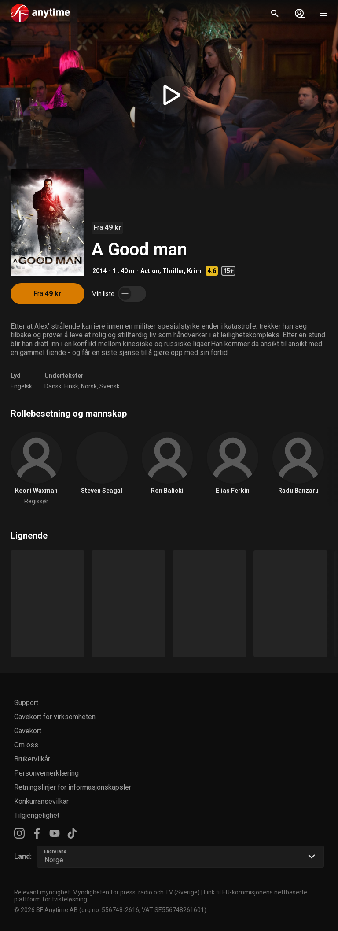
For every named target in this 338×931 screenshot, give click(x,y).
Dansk (53, 386)
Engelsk (21, 386)
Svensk (109, 386)
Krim (194, 270)
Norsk (89, 386)
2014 (99, 270)
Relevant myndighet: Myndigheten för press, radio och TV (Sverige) (107, 892)
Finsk (71, 386)
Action (149, 270)
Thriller (173, 270)
